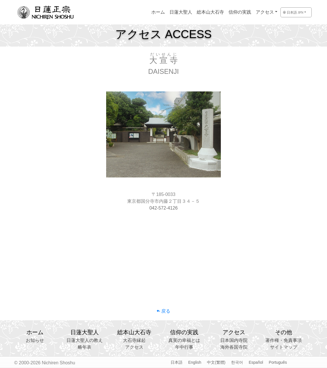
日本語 (177, 362)
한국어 (237, 362)
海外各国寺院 (234, 347)
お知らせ (35, 340)
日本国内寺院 (234, 340)
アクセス (265, 12)
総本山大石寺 (210, 12)
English (194, 362)
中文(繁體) (216, 362)
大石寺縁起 (134, 340)
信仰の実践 (240, 12)
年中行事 (184, 347)
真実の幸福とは (184, 340)
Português (278, 362)
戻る (163, 311)
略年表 (84, 347)
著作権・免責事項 (283, 340)
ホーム (158, 12)
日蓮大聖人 (180, 12)
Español (256, 362)
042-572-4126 (163, 208)
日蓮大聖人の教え (84, 340)
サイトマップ (283, 347)
